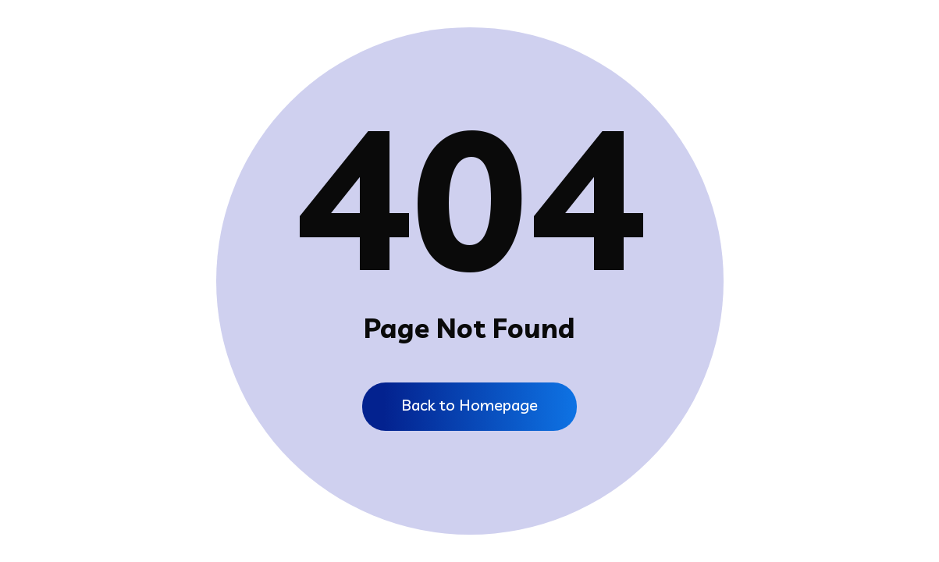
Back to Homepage (469, 404)
